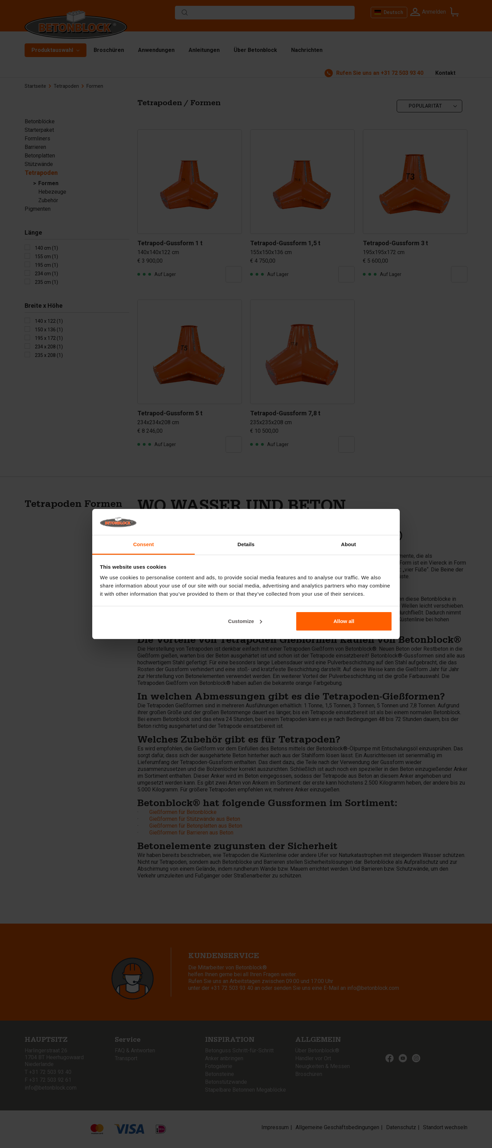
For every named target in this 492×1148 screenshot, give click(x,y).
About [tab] (348, 544)
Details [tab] (246, 544)
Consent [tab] (143, 544)
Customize (245, 621)
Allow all (343, 621)
